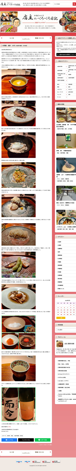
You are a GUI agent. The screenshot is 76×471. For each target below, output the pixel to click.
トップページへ (26, 39)
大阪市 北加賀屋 (60, 80)
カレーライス (60, 92)
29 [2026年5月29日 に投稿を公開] (70, 314)
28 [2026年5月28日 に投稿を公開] (67, 314)
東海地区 (60, 265)
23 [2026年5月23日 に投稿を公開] (73, 312)
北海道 (59, 272)
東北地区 (60, 278)
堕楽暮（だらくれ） (39, 38)
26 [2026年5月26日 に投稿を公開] (61, 314)
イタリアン (59, 89)
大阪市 (59, 242)
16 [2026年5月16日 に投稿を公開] (73, 310)
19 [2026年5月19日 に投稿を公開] (61, 312)
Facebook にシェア (9, 440)
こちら (9, 426)
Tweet (26, 440)
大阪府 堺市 (59, 66)
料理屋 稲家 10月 (15, 45)
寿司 (58, 84)
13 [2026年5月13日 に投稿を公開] (64, 310)
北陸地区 (60, 275)
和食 (12, 435)
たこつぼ (12, 38)
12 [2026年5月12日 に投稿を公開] (61, 310)
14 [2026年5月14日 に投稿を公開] (67, 310)
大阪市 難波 (59, 70)
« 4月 (61, 318)
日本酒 (8, 435)
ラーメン (59, 97)
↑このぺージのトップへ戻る (45, 444)
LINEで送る (42, 440)
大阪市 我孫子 (60, 77)
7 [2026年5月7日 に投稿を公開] (67, 307)
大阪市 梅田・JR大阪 (18, 435)
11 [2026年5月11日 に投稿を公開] (58, 310)
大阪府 (59, 245)
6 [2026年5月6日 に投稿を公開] (64, 307)
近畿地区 (60, 248)
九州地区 (60, 258)
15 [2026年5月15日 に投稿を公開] (70, 310)
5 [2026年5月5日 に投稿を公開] (61, 307)
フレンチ (59, 94)
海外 (59, 252)
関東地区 (60, 255)
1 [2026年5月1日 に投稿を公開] (70, 305)
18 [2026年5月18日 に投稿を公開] (58, 312)
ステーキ (4, 435)
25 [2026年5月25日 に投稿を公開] (58, 314)
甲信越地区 (60, 285)
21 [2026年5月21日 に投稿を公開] (67, 312)
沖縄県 (59, 262)
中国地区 (60, 268)
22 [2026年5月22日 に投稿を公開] (70, 312)
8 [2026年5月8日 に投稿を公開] (70, 307)
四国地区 (60, 282)
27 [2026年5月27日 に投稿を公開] (64, 314)
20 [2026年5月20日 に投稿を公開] (64, 312)
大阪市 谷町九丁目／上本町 (61, 74)
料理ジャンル (61, 288)
